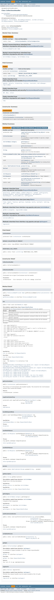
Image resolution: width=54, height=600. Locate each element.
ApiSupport (5, 19)
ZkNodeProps (34, 173)
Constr (15, 6)
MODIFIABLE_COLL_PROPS (25, 75)
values (12, 92)
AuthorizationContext (39, 154)
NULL (7, 92)
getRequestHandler (8, 194)
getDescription (25, 150)
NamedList (27, 160)
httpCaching (18, 83)
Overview (2, 1)
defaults (11, 83)
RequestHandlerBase (12, 27)
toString (46, 202)
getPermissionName (26, 154)
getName (36, 192)
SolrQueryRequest (38, 156)
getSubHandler (37, 194)
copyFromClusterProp (27, 132)
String (13, 75)
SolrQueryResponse (26, 158)
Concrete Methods (41, 127)
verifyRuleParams (26, 178)
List (9, 75)
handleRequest (7, 195)
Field (11, 6)
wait (4, 203)
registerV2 (24, 168)
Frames (18, 4)
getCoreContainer (26, 146)
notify (34, 202)
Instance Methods (28, 127)
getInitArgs (6, 192)
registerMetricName (21, 210)
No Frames (24, 4)
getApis (23, 136)
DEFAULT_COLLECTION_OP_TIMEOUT (28, 73)
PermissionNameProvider (21, 21)
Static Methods (16, 127)
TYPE (4, 100)
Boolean (5, 168)
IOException (28, 403)
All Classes (32, 4)
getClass (21, 202)
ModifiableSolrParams (14, 166)
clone (4, 202)
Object (43, 132)
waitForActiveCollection (28, 182)
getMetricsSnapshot (8, 210)
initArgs (25, 83)
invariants (33, 83)
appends (5, 83)
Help (30, 1)
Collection (6, 136)
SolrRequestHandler (7, 21)
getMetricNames (15, 192)
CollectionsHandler (9, 115)
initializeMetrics (17, 195)
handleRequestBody (26, 156)
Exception (25, 417)
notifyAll (40, 202)
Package (8, 1)
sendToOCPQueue (25, 173)
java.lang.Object (6, 13)
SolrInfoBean (13, 19)
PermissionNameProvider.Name (11, 48)
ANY (4, 92)
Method (20, 6)
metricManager (41, 83)
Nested (7, 6)
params (23, 166)
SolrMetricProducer (38, 19)
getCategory (24, 141)
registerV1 (6, 224)
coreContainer (23, 71)
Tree (20, 1)
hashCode (27, 202)
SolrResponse (7, 173)
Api (11, 136)
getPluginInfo (43, 192)
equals (9, 202)
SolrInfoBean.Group (23, 56)
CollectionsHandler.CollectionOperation (27, 41)
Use (17, 1)
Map (35, 132)
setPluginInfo (29, 195)
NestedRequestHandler (24, 19)
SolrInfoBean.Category (9, 56)
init (22, 160)
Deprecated (25, 1)
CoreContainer (14, 71)
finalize (15, 202)
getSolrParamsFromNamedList (23, 194)
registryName (7, 84)
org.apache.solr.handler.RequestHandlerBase (16, 14)
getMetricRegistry (26, 192)
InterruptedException (31, 436)
